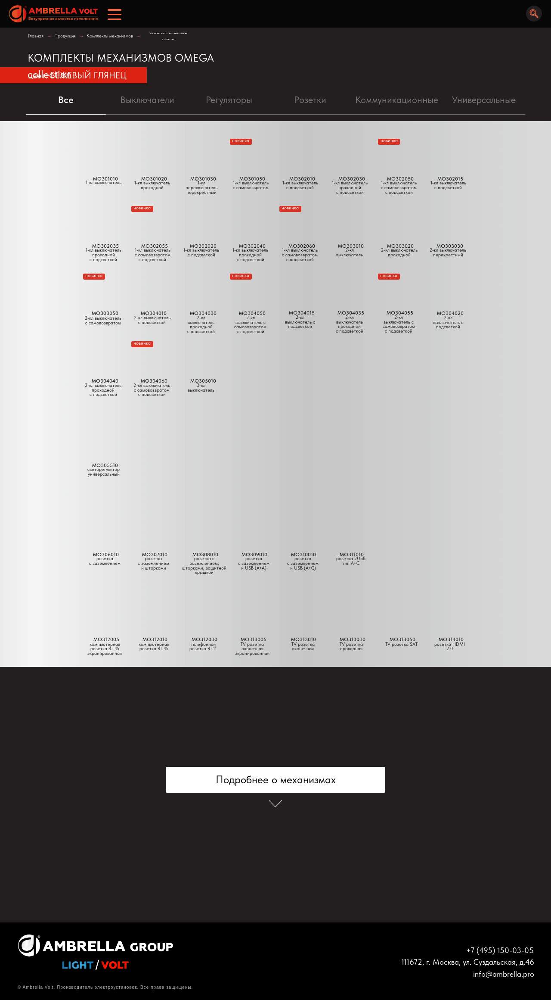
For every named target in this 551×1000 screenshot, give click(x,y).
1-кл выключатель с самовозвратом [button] (251, 185)
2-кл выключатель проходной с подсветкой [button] (201, 324)
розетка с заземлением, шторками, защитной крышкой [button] (204, 565)
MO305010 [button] (203, 381)
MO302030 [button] (351, 179)
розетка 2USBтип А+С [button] (350, 561)
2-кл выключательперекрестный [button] (448, 252)
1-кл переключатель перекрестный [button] (201, 187)
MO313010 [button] (303, 639)
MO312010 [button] (154, 639)
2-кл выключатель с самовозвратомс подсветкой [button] (399, 324)
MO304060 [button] (154, 381)
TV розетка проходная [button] (351, 647)
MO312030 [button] (204, 639)
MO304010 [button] (154, 313)
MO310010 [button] (303, 554)
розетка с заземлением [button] (105, 561)
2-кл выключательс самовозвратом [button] (103, 320)
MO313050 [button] (402, 639)
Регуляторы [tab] (229, 99)
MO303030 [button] (449, 246)
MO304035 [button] (350, 313)
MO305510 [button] (105, 465)
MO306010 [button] (106, 554)
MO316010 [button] (105, 725)
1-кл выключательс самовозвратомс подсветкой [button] (300, 254)
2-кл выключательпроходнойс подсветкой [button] (103, 390)
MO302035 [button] (105, 246)
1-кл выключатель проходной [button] (152, 185)
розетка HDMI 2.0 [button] (449, 647)
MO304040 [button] (105, 381)
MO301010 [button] (105, 179)
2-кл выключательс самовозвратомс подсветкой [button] (151, 390)
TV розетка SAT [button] (401, 644)
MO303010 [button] (351, 246)
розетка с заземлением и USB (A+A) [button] (253, 563)
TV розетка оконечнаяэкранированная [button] (252, 649)
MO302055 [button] (154, 246)
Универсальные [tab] (484, 99)
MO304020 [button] (450, 313)
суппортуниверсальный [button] (105, 732)
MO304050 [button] (252, 313)
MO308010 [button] (205, 554)
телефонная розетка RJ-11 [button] (203, 647)
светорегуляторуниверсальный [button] (103, 472)
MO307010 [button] (154, 554)
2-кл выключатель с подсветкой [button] (448, 322)
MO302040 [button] (252, 246)
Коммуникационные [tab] (396, 99)
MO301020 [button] (154, 179)
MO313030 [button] (352, 639)
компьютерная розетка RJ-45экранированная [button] (104, 649)
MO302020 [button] (203, 246)
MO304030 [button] (203, 313)
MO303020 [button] (400, 246)
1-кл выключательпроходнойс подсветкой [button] (350, 187)
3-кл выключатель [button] (201, 388)
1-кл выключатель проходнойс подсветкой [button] (103, 254)
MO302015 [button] (450, 179)
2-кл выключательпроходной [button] (399, 252)
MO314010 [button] (451, 639)
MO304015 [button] (302, 313)
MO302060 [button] (301, 246)
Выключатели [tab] (147, 99)
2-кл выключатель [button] (349, 252)
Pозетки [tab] (310, 99)
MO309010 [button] (254, 554)
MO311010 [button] (352, 554)
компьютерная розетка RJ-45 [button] (154, 647)
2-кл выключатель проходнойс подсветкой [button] (349, 324)
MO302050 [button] (400, 179)
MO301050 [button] (252, 179)
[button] (201, 355)
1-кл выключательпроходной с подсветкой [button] (250, 254)
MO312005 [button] (106, 639)
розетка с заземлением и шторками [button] (153, 563)
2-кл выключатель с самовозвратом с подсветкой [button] (250, 324)
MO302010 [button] (302, 179)
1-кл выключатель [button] (103, 182)
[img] (51, 14)
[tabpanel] (275, 264)
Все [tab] (66, 99)
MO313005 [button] (253, 639)
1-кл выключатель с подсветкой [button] (201, 252)
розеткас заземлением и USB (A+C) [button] (303, 563)
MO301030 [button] (203, 179)
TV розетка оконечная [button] (303, 647)
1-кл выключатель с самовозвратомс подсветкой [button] (152, 254)
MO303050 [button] (105, 313)
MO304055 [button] (400, 313)
